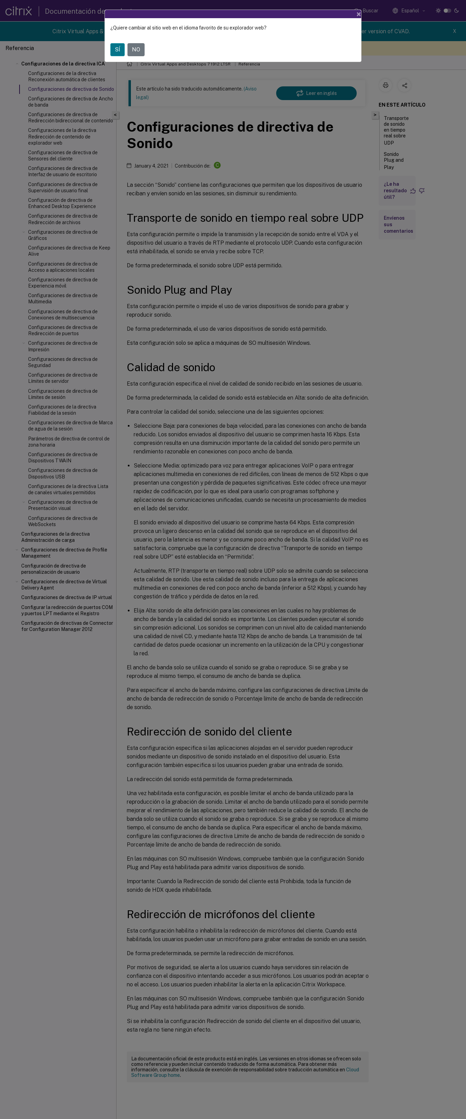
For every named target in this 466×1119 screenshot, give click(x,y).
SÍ (117, 49)
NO (136, 49)
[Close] (359, 14)
